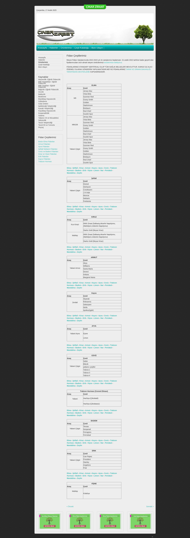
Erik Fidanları (43, 157)
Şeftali (75, 168)
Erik (84, 170)
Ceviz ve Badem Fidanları (48, 152)
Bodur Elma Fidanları (46, 142)
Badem (78, 170)
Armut (87, 168)
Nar (102, 170)
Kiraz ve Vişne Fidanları (47, 154)
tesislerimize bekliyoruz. (113, 62)
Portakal (108, 170)
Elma (69, 168)
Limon (96, 170)
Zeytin (79, 173)
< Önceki (70, 506)
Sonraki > (150, 506)
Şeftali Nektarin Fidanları (47, 149)
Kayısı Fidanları (44, 159)
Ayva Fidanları (43, 147)
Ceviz (106, 168)
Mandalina (71, 173)
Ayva (100, 168)
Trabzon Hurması (45, 161)
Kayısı (94, 168)
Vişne (90, 170)
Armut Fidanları (44, 144)
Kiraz (81, 168)
